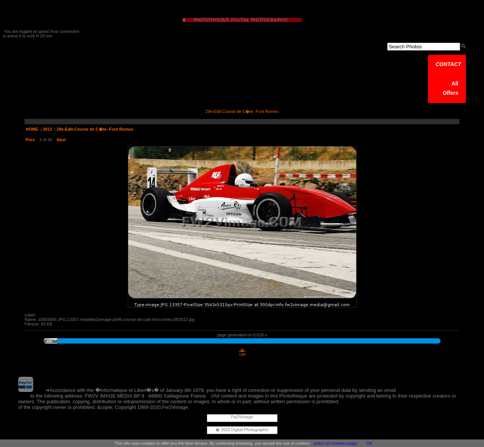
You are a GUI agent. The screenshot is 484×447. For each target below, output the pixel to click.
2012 (47, 129)
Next (61, 139)
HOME (32, 129)
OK (369, 443)
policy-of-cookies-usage (336, 443)
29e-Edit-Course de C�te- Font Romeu (95, 129)
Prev (30, 139)
